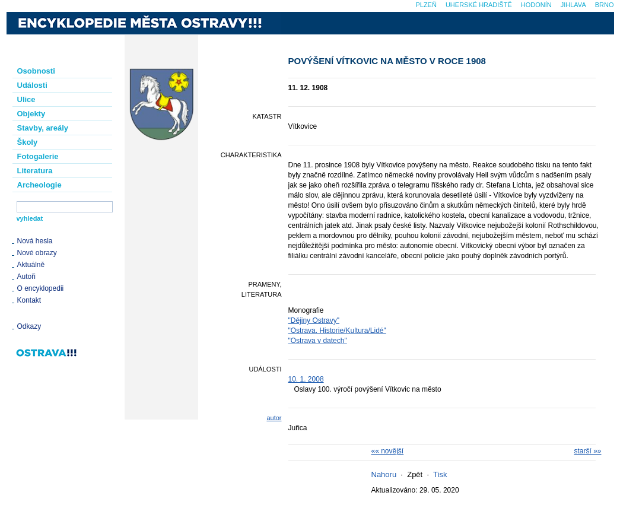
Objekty (31, 113)
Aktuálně (31, 265)
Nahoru (384, 474)
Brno (604, 4)
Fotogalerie (38, 156)
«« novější (387, 451)
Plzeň (425, 4)
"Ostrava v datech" (317, 340)
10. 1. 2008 (306, 379)
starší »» (587, 451)
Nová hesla (35, 241)
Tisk (440, 474)
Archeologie (39, 184)
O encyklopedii (40, 288)
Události (32, 85)
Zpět (414, 474)
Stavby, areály (42, 127)
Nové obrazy (37, 253)
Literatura (35, 170)
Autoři (26, 276)
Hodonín (536, 4)
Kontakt (29, 300)
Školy (27, 142)
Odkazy (29, 326)
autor (273, 417)
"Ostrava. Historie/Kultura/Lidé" (337, 330)
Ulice (26, 99)
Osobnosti (36, 70)
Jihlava (573, 4)
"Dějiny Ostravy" (314, 320)
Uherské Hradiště (479, 4)
